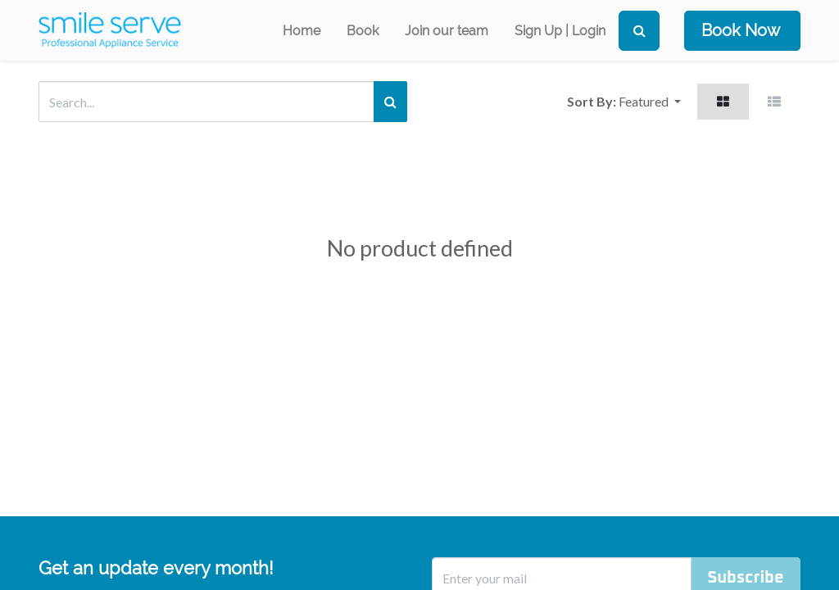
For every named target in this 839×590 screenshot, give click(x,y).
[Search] (639, 31)
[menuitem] (301, 30)
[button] (650, 102)
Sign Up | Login (560, 31)
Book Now (740, 30)
